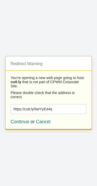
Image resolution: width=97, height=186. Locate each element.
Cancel (43, 121)
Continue (20, 121)
